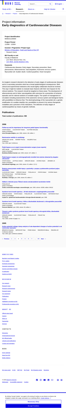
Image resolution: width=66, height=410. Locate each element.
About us (6, 309)
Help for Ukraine (49, 9)
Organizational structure (8, 335)
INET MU (19, 370)
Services (4, 323)
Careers (4, 316)
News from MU (6, 355)
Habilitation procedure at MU (9, 301)
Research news (6, 286)
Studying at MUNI (7, 274)
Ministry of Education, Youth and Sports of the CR (22, 50)
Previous (5, 238)
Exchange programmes (8, 263)
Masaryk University (11, 379)
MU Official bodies (7, 338)
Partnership (5, 321)
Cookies (26, 382)
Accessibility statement (16, 382)
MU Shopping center (36, 370)
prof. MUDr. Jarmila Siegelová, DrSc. (17, 62)
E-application (5, 271)
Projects (4, 299)
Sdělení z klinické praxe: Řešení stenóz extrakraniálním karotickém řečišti (26, 182)
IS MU (14, 370)
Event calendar (6, 352)
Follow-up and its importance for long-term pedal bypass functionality (25, 127)
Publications (5, 296)
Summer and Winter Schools (9, 269)
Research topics (6, 291)
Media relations (6, 358)
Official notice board (7, 313)
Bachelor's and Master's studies (10, 258)
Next (43, 238)
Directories (5, 333)
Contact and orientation (8, 343)
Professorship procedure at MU (10, 304)
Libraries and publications (9, 341)
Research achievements (8, 288)
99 (38, 238)
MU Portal (26, 370)
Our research (5, 283)
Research (6, 279)
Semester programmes (8, 266)
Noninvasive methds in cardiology (13, 137)
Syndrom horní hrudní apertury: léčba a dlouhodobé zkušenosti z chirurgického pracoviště (32, 201)
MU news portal (6, 370)
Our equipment (6, 293)
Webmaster (5, 382)
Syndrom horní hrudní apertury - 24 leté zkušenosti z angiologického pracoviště (28, 191)
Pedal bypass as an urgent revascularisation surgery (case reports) (24, 147)
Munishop (46, 370)
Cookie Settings (46, 399)
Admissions (7, 254)
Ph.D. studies (5, 261)
